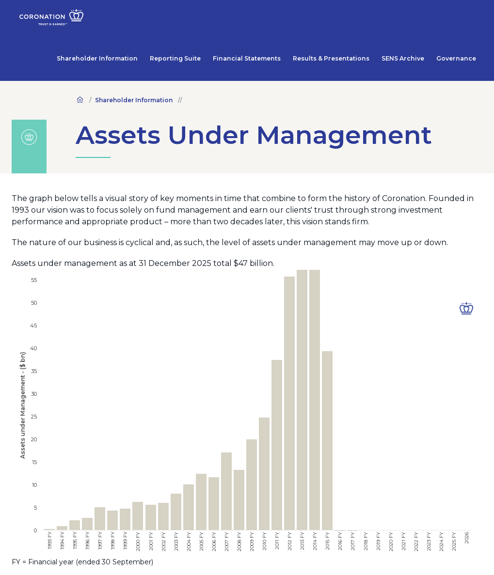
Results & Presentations (358, 19)
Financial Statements (288, 19)
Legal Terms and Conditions (63, 560)
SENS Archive (418, 19)
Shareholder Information (165, 19)
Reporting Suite (229, 19)
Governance (461, 19)
